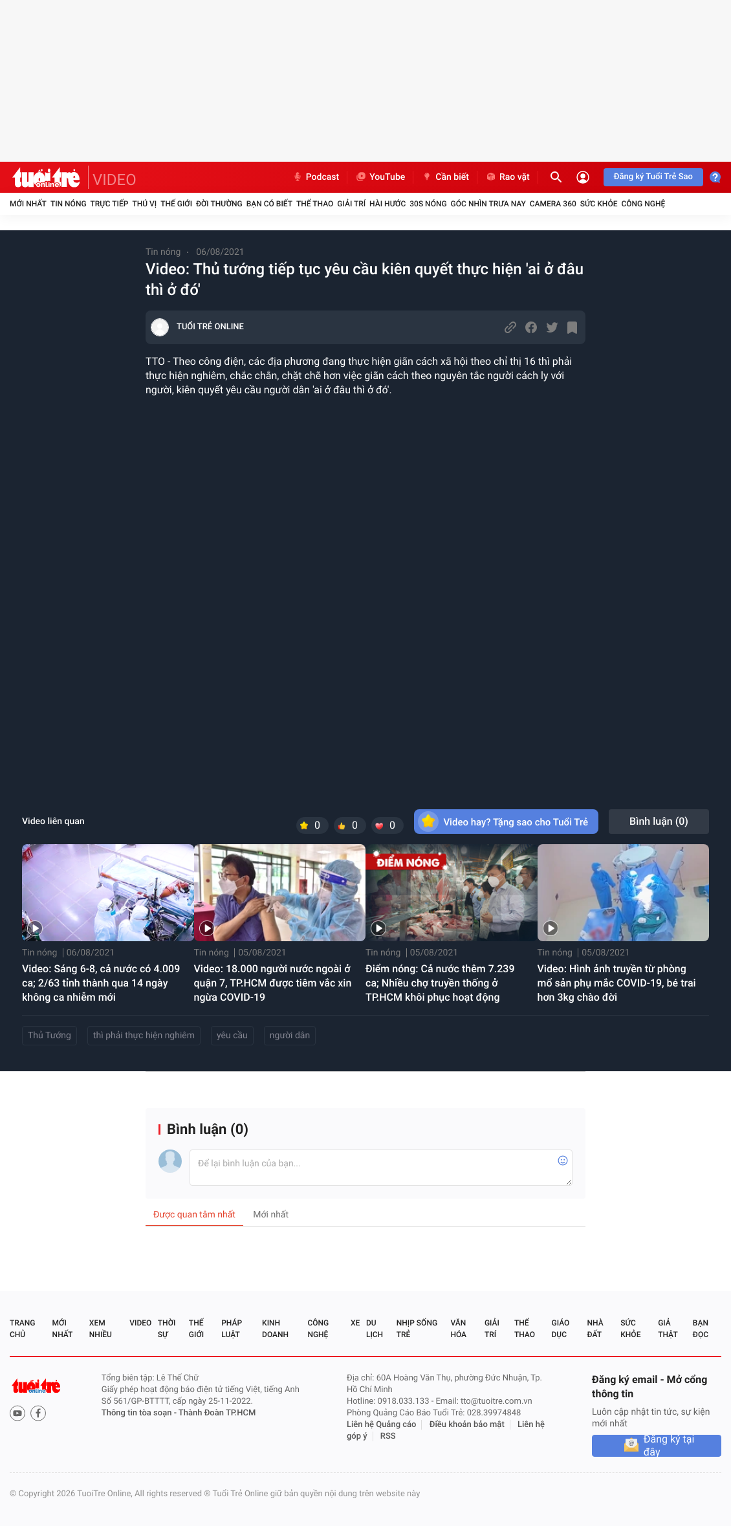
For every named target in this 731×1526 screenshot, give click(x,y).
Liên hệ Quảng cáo (382, 1425)
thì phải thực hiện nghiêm (144, 1035)
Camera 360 (553, 203)
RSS (388, 1436)
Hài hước (387, 203)
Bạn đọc (700, 1328)
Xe (355, 1322)
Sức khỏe (599, 203)
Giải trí (351, 203)
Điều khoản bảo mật (467, 1425)
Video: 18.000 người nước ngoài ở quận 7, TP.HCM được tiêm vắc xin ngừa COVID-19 (273, 983)
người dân (290, 1035)
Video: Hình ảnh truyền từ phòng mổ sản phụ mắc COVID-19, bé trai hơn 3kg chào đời (617, 983)
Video (140, 1322)
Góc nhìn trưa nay (488, 203)
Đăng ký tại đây (669, 1446)
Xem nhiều (100, 1328)
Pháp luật (231, 1328)
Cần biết (445, 177)
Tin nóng (68, 203)
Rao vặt (507, 177)
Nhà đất (595, 1328)
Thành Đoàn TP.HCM (217, 1413)
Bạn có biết (269, 203)
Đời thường (219, 203)
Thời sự (167, 1328)
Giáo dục (561, 1328)
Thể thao (314, 203)
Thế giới (176, 203)
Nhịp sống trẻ (417, 1328)
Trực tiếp (110, 203)
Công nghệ (643, 203)
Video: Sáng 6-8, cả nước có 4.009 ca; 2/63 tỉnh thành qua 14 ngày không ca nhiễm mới (101, 983)
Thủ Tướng (49, 1035)
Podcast (316, 177)
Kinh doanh (275, 1328)
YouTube (380, 177)
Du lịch (374, 1328)
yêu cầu (232, 1035)
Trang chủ (22, 1328)
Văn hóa (458, 1328)
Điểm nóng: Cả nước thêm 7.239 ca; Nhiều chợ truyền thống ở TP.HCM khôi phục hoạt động (440, 983)
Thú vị (144, 203)
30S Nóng (427, 203)
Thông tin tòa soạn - (140, 1413)
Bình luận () (658, 821)
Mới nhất (28, 203)
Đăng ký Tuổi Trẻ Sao (653, 177)
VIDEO (114, 180)
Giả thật (667, 1328)
